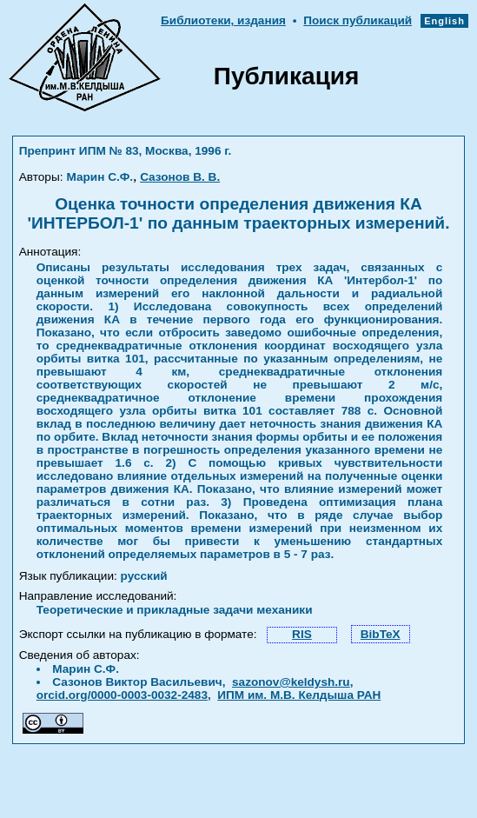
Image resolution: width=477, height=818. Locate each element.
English (444, 21)
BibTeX (381, 634)
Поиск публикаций (357, 20)
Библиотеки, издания (223, 20)
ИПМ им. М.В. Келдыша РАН (299, 695)
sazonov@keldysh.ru (291, 681)
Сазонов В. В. (180, 176)
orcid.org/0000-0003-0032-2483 (122, 695)
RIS (302, 634)
